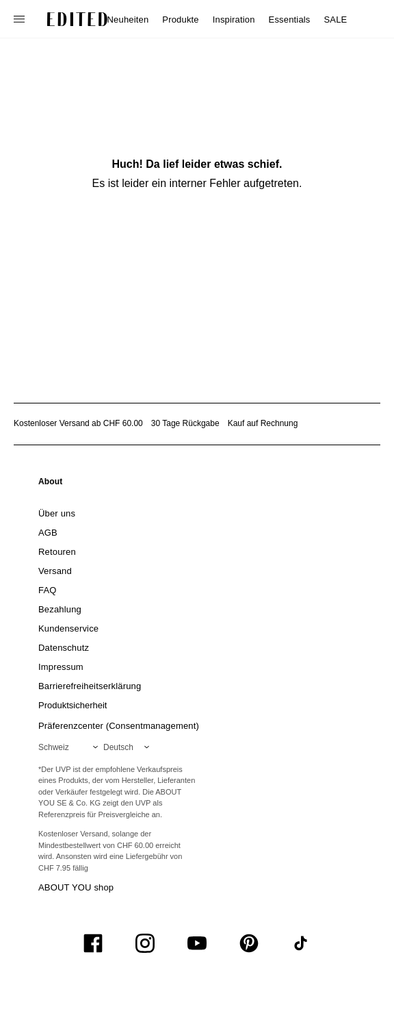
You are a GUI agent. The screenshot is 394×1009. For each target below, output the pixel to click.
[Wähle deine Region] (70, 747)
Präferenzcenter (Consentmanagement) (118, 725)
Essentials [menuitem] (290, 19)
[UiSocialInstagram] (145, 943)
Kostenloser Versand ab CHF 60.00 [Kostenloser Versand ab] (78, 423)
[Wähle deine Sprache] (129, 747)
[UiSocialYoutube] (197, 943)
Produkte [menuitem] (180, 19)
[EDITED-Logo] (77, 19)
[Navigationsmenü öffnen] (20, 19)
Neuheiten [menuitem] (128, 19)
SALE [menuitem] (335, 19)
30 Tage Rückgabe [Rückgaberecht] (185, 423)
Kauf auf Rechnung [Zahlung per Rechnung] (263, 423)
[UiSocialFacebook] (93, 943)
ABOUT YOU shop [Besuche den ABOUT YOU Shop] (76, 887)
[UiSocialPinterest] (249, 943)
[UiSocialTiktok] (301, 943)
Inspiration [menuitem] (234, 19)
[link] (50, 484)
